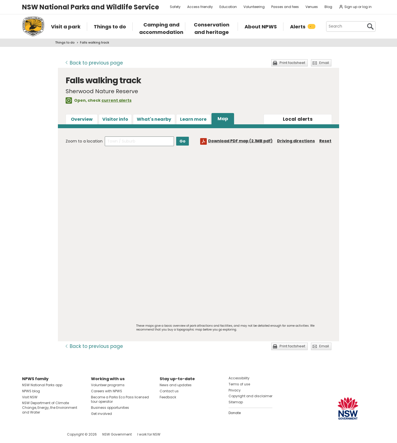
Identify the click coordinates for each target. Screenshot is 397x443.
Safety (175, 6)
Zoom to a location (84, 141)
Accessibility (239, 378)
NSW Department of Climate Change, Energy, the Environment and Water (49, 408)
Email (324, 62)
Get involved (101, 413)
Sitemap (236, 402)
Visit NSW (29, 397)
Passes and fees (285, 6)
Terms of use (239, 384)
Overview (82, 119)
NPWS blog (31, 391)
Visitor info (115, 119)
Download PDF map (240, 141)
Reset (325, 141)
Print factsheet (292, 62)
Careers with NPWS (106, 391)
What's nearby (154, 119)
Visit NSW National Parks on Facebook (27, 434)
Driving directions (296, 141)
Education (228, 6)
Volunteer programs (108, 385)
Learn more (193, 119)
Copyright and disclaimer (250, 396)
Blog (328, 6)
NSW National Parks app (42, 385)
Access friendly (200, 6)
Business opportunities (110, 407)
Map (223, 119)
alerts (298, 119)
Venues (311, 6)
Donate (235, 412)
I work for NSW (148, 434)
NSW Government (117, 434)
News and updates (176, 385)
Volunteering (254, 6)
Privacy (235, 390)
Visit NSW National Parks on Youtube (51, 434)
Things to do (64, 42)
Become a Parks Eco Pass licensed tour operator (120, 399)
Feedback (168, 397)
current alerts (116, 100)
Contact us (169, 391)
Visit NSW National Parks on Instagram (39, 434)
